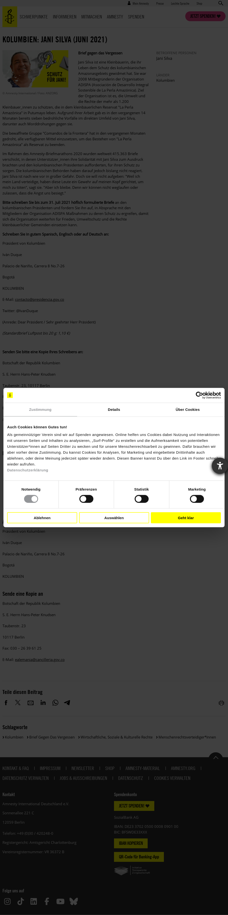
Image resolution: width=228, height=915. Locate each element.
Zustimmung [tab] (40, 409)
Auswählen (114, 517)
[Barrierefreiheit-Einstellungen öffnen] (220, 466)
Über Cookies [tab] (188, 409)
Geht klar (186, 517)
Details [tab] (114, 409)
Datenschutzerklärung (27, 470)
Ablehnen (42, 517)
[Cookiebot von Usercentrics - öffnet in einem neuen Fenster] (199, 395)
